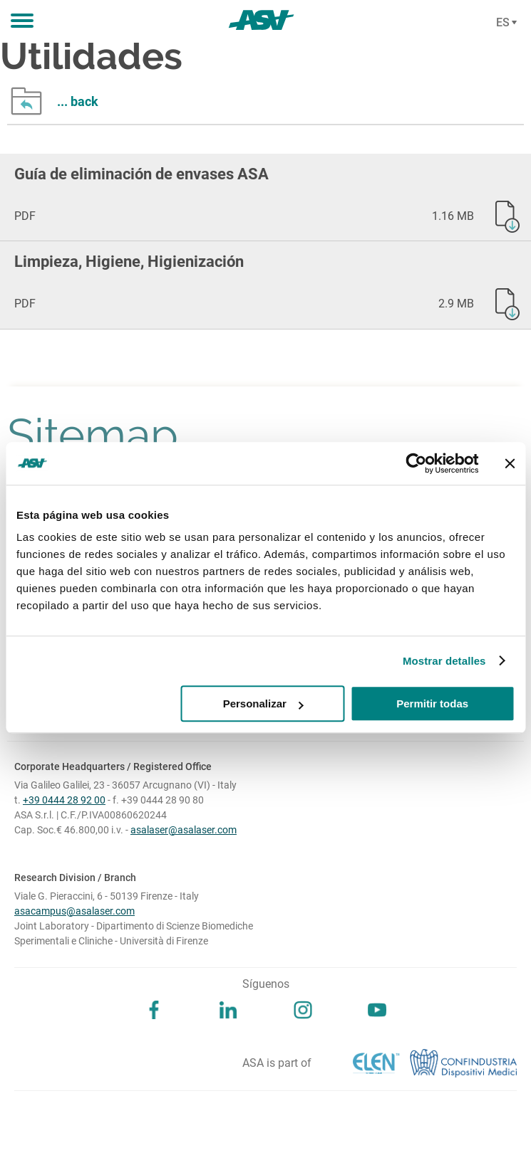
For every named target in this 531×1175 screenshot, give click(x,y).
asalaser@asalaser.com (183, 830)
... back (77, 101)
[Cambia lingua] (504, 23)
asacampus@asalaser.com (74, 911)
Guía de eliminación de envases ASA (141, 174)
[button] (22, 21)
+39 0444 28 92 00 (64, 800)
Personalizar (263, 703)
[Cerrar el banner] (510, 463)
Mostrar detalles (444, 661)
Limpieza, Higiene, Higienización (129, 261)
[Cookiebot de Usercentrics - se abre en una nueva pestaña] (416, 463)
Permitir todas (432, 703)
